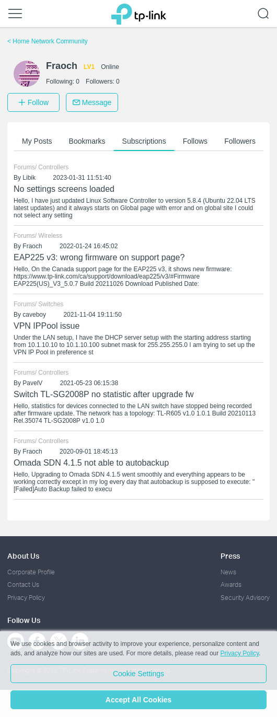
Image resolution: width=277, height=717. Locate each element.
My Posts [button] (37, 141)
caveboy (34, 314)
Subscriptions (144, 141)
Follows (195, 141)
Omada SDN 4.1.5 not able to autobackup (91, 462)
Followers (240, 141)
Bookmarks (87, 141)
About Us (23, 555)
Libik (29, 177)
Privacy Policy (26, 598)
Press (230, 555)
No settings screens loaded (64, 188)
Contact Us (23, 584)
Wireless (50, 235)
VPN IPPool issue (46, 325)
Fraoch (32, 246)
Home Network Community (47, 41)
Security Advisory (245, 598)
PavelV (32, 383)
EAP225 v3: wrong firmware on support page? (99, 257)
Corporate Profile (31, 572)
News (228, 572)
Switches (50, 304)
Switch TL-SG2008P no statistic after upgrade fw (103, 394)
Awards (231, 584)
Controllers (53, 167)
